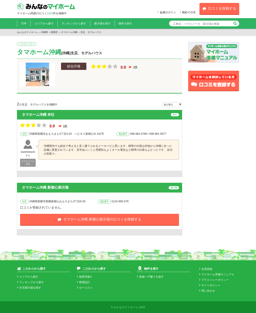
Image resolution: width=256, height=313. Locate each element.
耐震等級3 (84, 276)
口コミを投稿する (219, 8)
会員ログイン (166, 12)
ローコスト (85, 287)
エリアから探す (44, 23)
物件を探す (125, 23)
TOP (24, 23)
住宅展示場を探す (29, 287)
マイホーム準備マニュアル (216, 274)
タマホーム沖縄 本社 (38, 115)
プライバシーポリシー (214, 279)
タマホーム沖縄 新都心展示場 (45, 187)
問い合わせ (207, 290)
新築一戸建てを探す (150, 276)
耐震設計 (83, 282)
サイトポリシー (210, 285)
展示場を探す (102, 23)
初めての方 (188, 12)
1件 (135, 67)
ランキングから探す (74, 23)
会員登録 (205, 268)
